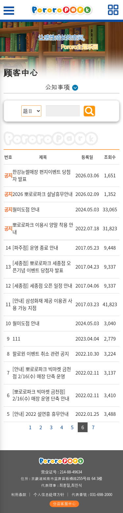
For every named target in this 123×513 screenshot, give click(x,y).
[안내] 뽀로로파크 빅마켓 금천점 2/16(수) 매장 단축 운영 (41, 372)
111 (16, 338)
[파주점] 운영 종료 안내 (35, 247)
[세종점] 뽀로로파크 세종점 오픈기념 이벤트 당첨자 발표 (41, 266)
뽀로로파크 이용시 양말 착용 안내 (42, 228)
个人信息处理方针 (48, 494)
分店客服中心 (64, 503)
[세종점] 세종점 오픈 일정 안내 (42, 285)
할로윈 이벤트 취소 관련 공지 (40, 353)
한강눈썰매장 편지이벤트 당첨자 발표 (41, 175)
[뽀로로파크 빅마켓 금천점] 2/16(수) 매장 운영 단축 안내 (40, 395)
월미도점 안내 (25, 209)
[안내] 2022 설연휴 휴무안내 (40, 413)
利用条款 (18, 494)
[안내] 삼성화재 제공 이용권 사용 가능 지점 (42, 304)
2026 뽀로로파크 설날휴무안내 (42, 194)
